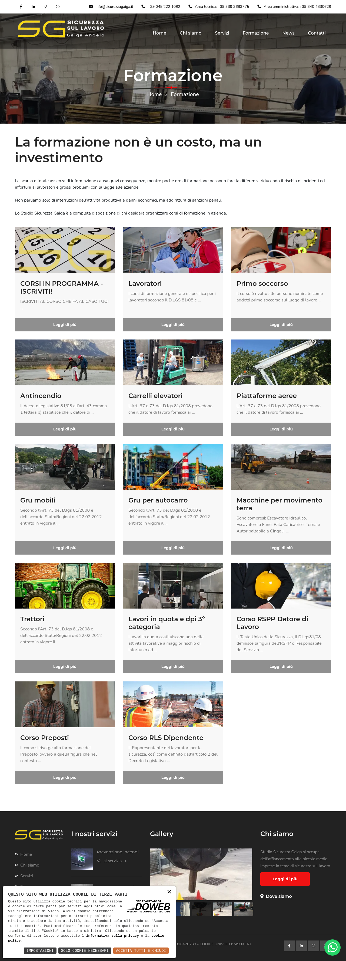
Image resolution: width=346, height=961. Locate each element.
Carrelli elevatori (155, 396)
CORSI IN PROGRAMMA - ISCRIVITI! (61, 287)
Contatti (317, 33)
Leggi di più (64, 324)
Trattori (32, 619)
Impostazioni (40, 950)
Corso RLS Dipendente (165, 738)
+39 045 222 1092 (164, 6)
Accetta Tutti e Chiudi (141, 950)
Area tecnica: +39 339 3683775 (222, 6)
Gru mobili (37, 500)
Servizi (222, 33)
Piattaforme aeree (267, 396)
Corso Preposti (44, 738)
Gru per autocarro (158, 500)
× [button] (169, 892)
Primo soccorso (262, 283)
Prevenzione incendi (118, 851)
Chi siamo (190, 33)
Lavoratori (145, 283)
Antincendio (40, 396)
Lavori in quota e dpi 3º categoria (166, 623)
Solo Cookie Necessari (85, 950)
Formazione (256, 33)
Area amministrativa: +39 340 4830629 (297, 6)
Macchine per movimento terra (279, 504)
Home (159, 33)
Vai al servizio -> (112, 861)
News (288, 33)
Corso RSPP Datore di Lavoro (272, 623)
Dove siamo (276, 896)
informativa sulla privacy (112, 935)
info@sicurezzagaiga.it (114, 6)
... (21, 308)
